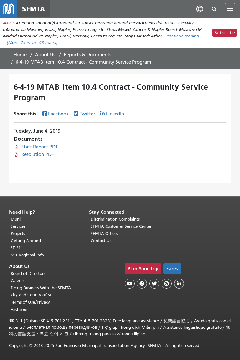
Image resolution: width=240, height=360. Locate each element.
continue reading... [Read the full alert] (184, 36)
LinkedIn (115, 114)
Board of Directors (28, 273)
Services (18, 226)
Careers (17, 280)
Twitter (87, 114)
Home (20, 54)
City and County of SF (31, 295)
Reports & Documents (87, 54)
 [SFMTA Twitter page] (154, 283)
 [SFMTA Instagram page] (166, 283)
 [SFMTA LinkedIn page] (179, 283)
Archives (19, 309)
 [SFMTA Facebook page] (141, 283)
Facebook (58, 114)
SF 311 (17, 248)
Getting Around (26, 240)
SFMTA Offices (104, 233)
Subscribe (224, 33)
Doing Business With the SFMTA (41, 287)
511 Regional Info (27, 255)
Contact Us (101, 240)
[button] (199, 8)
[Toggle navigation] (230, 8)
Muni (16, 219)
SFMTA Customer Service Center (121, 226)
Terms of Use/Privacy (30, 302)
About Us (45, 54)
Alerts (8, 23)
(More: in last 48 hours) (32, 42)
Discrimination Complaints (115, 219)
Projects (18, 233)
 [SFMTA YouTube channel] (129, 283)
